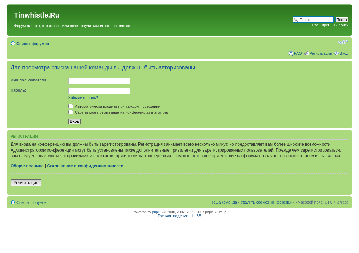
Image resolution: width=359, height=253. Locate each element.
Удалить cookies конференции (268, 202)
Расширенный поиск (330, 25)
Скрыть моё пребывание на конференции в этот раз (118, 112)
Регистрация (321, 53)
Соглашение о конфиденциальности (85, 166)
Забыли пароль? (83, 97)
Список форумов (32, 43)
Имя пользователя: (29, 80)
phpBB (157, 212)
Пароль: (18, 90)
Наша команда (223, 202)
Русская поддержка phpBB (179, 216)
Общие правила (27, 166)
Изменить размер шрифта (343, 42)
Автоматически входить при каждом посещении (114, 106)
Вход (344, 53)
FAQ (298, 53)
